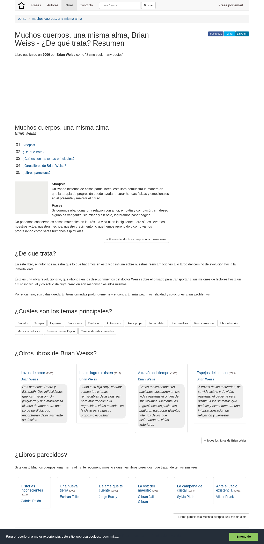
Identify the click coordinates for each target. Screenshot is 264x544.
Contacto (86, 5)
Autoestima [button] (114, 323)
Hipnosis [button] (55, 323)
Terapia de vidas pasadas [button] (97, 331)
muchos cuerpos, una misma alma (57, 18)
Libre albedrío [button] (229, 323)
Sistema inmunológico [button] (61, 331)
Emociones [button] (74, 323)
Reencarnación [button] (204, 323)
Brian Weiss (29, 379)
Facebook (216, 33)
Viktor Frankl (225, 497)
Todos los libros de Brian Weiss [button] (227, 440)
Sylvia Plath (185, 497)
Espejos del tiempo (216, 373)
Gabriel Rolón (31, 501)
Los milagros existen (100, 373)
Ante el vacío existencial (228, 488)
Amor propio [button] (135, 323)
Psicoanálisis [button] (179, 323)
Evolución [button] (94, 323)
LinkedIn (242, 33)
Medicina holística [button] (28, 331)
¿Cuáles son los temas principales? (48, 158)
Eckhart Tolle (69, 497)
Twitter (229, 33)
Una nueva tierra (69, 488)
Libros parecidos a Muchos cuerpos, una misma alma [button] (212, 516)
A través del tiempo (157, 373)
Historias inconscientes (32, 490)
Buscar (148, 5)
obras (22, 18)
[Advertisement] (89, 91)
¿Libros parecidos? (36, 172)
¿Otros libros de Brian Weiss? (44, 165)
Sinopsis (28, 145)
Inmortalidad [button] (157, 323)
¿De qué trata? (33, 152)
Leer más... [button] (110, 536)
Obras (69, 5)
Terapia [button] (39, 323)
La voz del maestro (148, 488)
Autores (52, 5)
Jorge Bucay (108, 497)
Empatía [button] (22, 323)
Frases (36, 5)
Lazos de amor (37, 373)
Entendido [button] (243, 536)
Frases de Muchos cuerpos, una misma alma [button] (137, 239)
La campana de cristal (189, 488)
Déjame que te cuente (111, 488)
